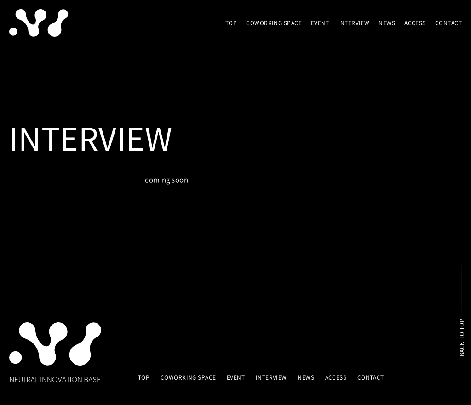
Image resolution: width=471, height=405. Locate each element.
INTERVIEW (353, 23)
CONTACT (448, 23)
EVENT (320, 23)
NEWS (387, 23)
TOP (231, 23)
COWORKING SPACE (274, 23)
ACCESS (415, 23)
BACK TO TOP (462, 337)
